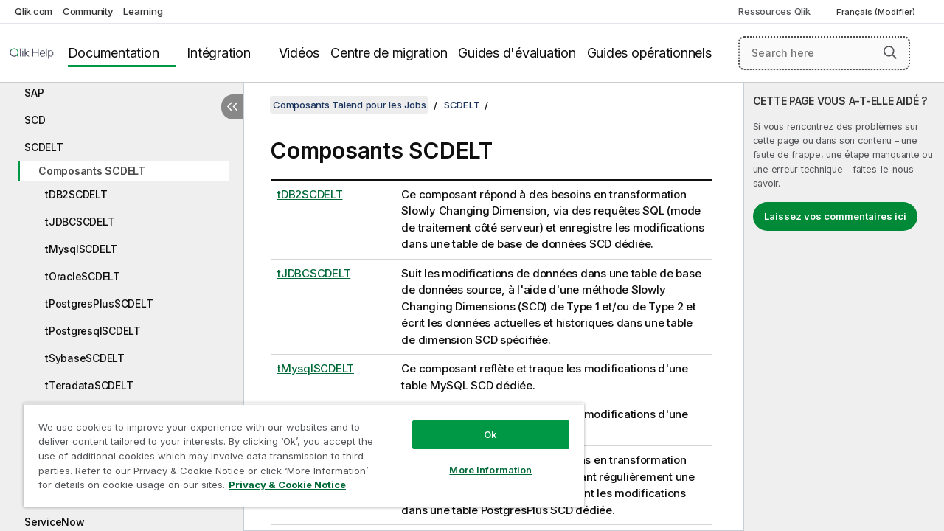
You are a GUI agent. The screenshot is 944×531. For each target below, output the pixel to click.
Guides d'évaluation (516, 52)
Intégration (218, 52)
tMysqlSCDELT (81, 249)
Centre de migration (388, 52)
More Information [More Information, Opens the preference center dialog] (479, 459)
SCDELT (43, 147)
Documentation (113, 52)
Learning (142, 11)
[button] (890, 52)
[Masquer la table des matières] (232, 106)
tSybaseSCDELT (85, 358)
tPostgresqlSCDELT (93, 330)
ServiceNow (54, 522)
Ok (479, 423)
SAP (34, 92)
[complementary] (844, 307)
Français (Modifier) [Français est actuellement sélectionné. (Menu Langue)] (876, 12)
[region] (297, 449)
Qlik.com (33, 11)
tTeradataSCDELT (89, 385)
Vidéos (299, 52)
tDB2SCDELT (76, 194)
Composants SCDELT (91, 170)
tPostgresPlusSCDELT (99, 303)
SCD (34, 120)
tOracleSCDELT (82, 276)
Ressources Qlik (774, 11)
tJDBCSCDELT (79, 221)
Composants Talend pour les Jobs (349, 105)
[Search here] (824, 53)
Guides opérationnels (649, 52)
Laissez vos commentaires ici (835, 216)
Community (88, 11)
